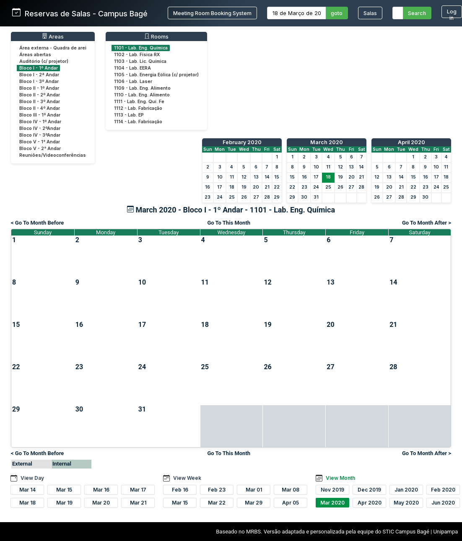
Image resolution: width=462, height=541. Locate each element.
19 (244, 187)
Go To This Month (228, 223)
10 (220, 177)
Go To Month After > (426, 223)
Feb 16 (180, 490)
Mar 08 (290, 490)
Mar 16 (101, 490)
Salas (370, 13)
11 (232, 177)
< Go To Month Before (37, 223)
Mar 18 (27, 503)
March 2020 (326, 142)
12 (244, 177)
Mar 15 (64, 490)
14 (267, 177)
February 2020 (242, 142)
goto (337, 13)
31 (316, 197)
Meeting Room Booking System (212, 13)
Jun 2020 (443, 503)
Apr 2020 (370, 503)
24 (220, 197)
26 (244, 197)
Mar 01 (254, 490)
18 (231, 187)
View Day (32, 478)
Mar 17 (138, 490)
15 (276, 177)
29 (277, 197)
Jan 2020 (406, 490)
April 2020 (411, 142)
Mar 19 (64, 503)
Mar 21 (138, 503)
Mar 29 (253, 503)
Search (417, 13)
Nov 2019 (332, 490)
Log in (452, 13)
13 (256, 177)
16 (207, 187)
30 (304, 197)
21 (267, 187)
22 (277, 187)
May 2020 (406, 503)
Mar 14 (27, 490)
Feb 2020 (443, 490)
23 (207, 197)
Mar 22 (217, 503)
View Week (187, 478)
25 (232, 197)
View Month (340, 478)
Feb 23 (217, 490)
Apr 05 (290, 503)
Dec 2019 (369, 490)
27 (256, 197)
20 (256, 187)
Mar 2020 (332, 503)
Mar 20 (101, 503)
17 (219, 187)
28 (267, 197)
